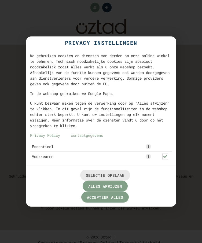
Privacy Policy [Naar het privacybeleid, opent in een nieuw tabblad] (45, 135)
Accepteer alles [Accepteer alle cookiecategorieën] (105, 197)
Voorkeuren (42, 156)
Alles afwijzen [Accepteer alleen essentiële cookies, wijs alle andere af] (105, 186)
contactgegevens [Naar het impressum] (87, 135)
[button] (148, 146)
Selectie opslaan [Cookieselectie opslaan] (105, 175)
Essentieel (42, 146)
